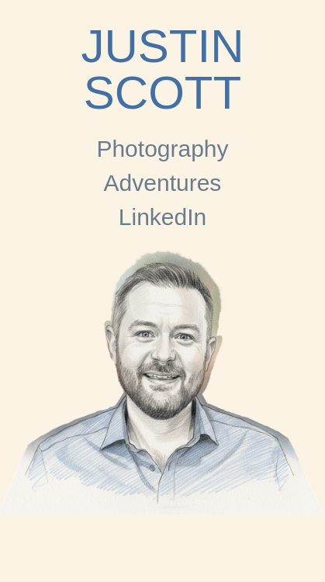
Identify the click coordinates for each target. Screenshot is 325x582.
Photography (162, 148)
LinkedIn (162, 217)
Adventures (163, 183)
